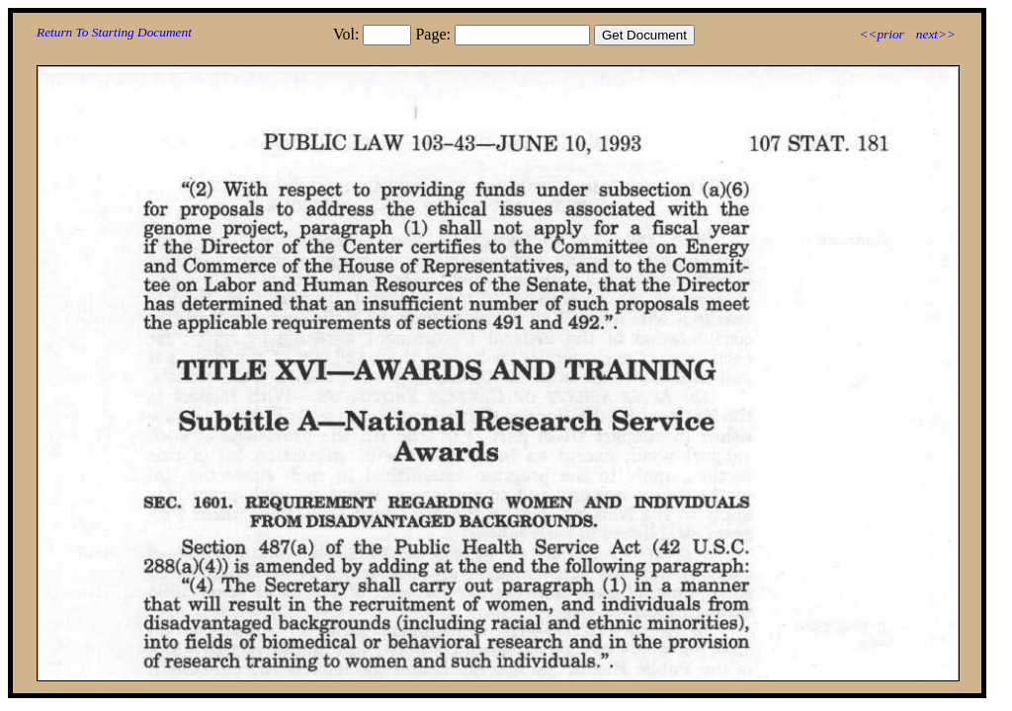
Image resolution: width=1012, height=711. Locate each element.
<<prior (881, 34)
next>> (936, 34)
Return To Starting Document (114, 32)
